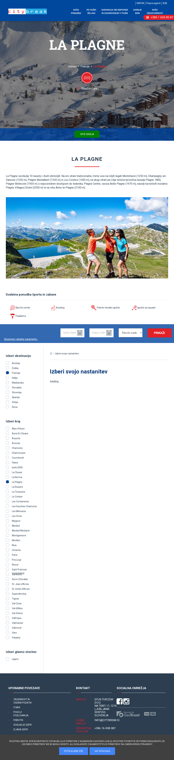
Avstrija (16, 363)
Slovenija (16, 392)
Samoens (17, 574)
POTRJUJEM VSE (73, 751)
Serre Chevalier (20, 579)
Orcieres (16, 550)
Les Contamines (20, 501)
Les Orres (17, 516)
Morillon (16, 540)
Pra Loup (16, 559)
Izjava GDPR (20, 729)
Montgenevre (19, 535)
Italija (14, 377)
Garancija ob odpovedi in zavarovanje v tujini (114, 11)
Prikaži (159, 333)
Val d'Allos (17, 608)
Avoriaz (16, 443)
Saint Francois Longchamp (19, 569)
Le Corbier (17, 496)
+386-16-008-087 (105, 728)
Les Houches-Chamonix (24, 506)
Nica (14, 545)
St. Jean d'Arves (20, 584)
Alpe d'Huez (18, 428)
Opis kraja (87, 134)
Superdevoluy (19, 593)
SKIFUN (140, 3)
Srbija (15, 402)
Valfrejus (16, 618)
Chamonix (17, 448)
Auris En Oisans (20, 433)
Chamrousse (18, 453)
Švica (14, 407)
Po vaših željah (91, 11)
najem (15, 659)
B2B (165, 3)
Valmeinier (17, 623)
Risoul (15, 564)
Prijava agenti (153, 3)
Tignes (15, 598)
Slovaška (16, 387)
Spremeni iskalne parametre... (21, 339)
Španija (16, 397)
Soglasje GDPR (22, 724)
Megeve (16, 521)
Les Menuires (19, 511)
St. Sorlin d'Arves (21, 589)
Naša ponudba (76, 11)
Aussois (16, 438)
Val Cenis (17, 603)
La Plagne (17, 482)
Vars (14, 632)
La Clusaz (17, 472)
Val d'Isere (17, 613)
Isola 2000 (17, 467)
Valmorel (16, 627)
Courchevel (18, 457)
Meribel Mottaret (21, 530)
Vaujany (16, 637)
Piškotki (18, 720)
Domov (72, 66)
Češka (15, 368)
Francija (85, 66)
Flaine (15, 462)
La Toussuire (18, 491)
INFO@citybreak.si (107, 720)
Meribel (16, 525)
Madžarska (18, 382)
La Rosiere (17, 487)
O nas (16, 707)
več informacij (102, 750)
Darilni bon (137, 11)
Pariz (14, 555)
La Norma (17, 477)
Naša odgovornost (155, 11)
